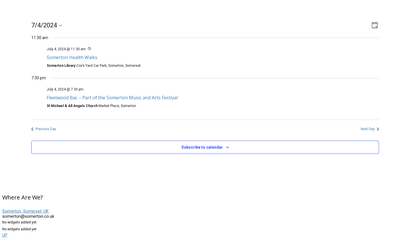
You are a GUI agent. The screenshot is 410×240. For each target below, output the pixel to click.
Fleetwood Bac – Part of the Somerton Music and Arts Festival (112, 97)
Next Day (370, 129)
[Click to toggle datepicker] (46, 25)
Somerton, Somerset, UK (25, 211)
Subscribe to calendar (202, 147)
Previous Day (43, 129)
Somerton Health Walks (72, 57)
